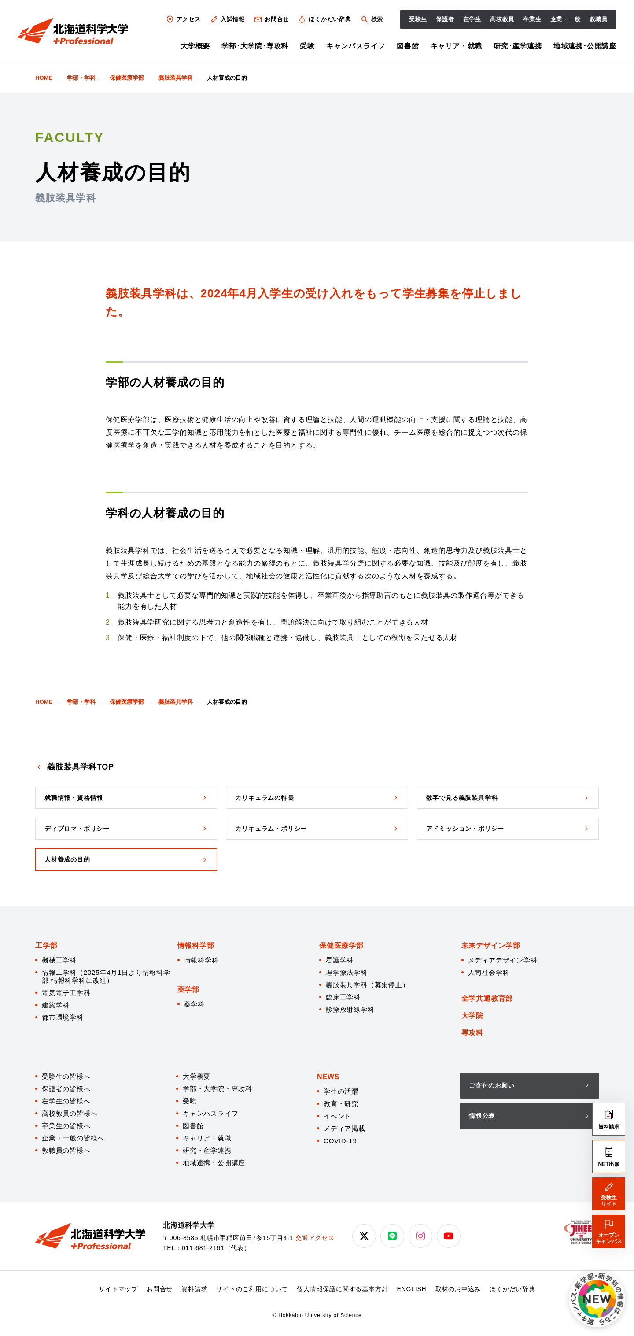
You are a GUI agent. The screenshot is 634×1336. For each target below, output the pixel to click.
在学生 (472, 19)
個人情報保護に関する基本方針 (342, 1288)
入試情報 (227, 19)
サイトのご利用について (252, 1288)
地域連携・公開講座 (214, 1162)
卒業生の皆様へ (66, 1125)
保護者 (445, 19)
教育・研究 (341, 1103)
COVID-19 (340, 1140)
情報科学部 (195, 945)
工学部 (46, 945)
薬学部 (188, 989)
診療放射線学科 (350, 1009)
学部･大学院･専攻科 (254, 46)
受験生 (418, 19)
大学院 (472, 1015)
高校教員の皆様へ (69, 1113)
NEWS (328, 1077)
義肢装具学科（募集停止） (367, 984)
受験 (307, 46)
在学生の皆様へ (66, 1101)
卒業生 (532, 19)
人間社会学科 (489, 972)
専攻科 (472, 1032)
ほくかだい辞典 (324, 19)
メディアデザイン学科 (503, 960)
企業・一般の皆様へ (73, 1138)
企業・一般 (565, 19)
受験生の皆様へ (66, 1076)
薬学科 (194, 1004)
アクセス (183, 19)
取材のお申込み (458, 1288)
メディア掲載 (344, 1128)
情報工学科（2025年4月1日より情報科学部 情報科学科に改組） (106, 976)
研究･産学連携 (518, 46)
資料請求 (194, 1288)
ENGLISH (411, 1288)
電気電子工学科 (66, 992)
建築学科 (56, 1005)
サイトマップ (118, 1288)
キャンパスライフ (355, 46)
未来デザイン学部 (490, 945)
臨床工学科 (343, 997)
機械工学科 (59, 960)
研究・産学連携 (207, 1150)
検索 (371, 19)
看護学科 (340, 960)
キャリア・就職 (457, 46)
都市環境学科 (63, 1017)
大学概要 (195, 46)
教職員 (599, 19)
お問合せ (271, 19)
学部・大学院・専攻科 (217, 1088)
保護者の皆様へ (66, 1088)
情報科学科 (201, 960)
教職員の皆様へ (66, 1150)
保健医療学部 (341, 945)
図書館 (408, 46)
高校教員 (502, 19)
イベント (337, 1116)
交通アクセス (315, 1237)
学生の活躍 (341, 1091)
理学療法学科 (347, 972)
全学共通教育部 (487, 998)
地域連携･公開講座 (584, 46)
